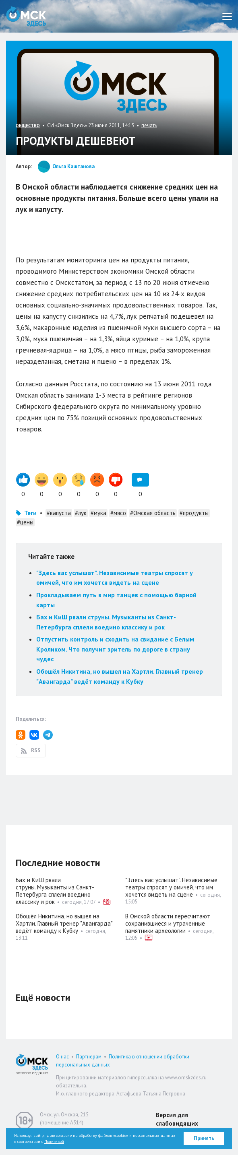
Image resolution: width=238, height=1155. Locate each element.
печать (149, 125)
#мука (98, 513)
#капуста (59, 513)
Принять (204, 1138)
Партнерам (88, 1056)
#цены (25, 522)
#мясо (118, 513)
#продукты (194, 513)
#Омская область (153, 513)
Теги (30, 513)
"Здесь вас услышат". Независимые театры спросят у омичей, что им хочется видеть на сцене (171, 887)
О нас (62, 1056)
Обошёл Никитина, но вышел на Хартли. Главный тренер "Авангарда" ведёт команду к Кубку (64, 923)
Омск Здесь (26, 16)
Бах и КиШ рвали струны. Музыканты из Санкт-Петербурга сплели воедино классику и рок (55, 890)
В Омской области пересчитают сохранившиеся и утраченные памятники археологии (167, 923)
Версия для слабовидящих (177, 1119)
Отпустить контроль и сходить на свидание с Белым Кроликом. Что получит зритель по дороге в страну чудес (115, 649)
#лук (81, 513)
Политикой (54, 1141)
